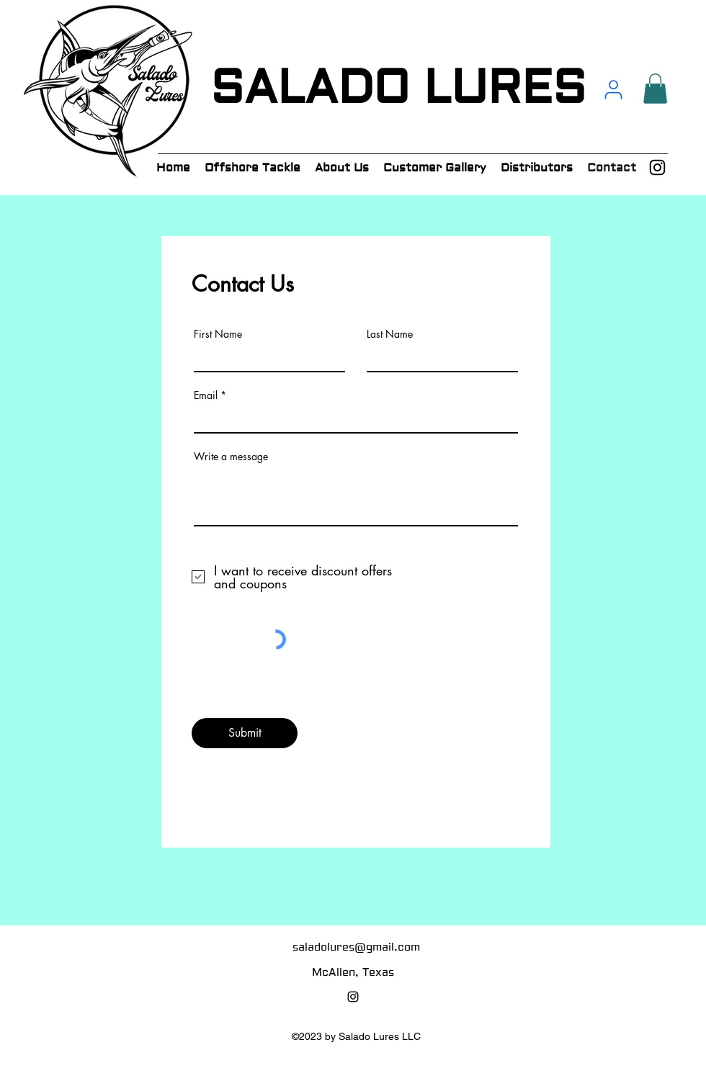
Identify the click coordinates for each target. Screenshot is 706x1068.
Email (206, 395)
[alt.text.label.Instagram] (657, 167)
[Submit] (245, 733)
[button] (655, 88)
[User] (613, 89)
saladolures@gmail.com (356, 947)
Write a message (231, 457)
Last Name (390, 334)
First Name (218, 334)
